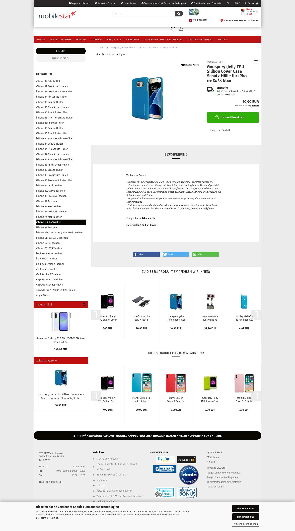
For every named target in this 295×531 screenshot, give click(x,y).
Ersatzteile (114, 39)
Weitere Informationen (246, 524)
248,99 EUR (61, 349)
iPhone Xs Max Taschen (49, 216)
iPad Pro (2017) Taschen (49, 253)
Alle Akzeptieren (245, 508)
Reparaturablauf (215, 486)
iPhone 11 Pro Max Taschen (51, 211)
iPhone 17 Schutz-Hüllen (49, 81)
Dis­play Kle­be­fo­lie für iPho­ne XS (244, 318)
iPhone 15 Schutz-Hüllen (50, 128)
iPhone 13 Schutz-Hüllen (49, 169)
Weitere (223, 39)
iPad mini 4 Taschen (47, 269)
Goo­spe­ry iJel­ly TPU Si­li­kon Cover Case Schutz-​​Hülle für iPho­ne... (107, 318)
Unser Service (129, 3)
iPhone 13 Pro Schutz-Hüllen (52, 175)
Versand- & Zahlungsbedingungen (114, 490)
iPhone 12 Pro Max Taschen (51, 195)
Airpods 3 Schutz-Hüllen (49, 284)
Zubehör (96, 39)
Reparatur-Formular (105, 3)
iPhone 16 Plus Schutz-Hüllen (52, 107)
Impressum (102, 480)
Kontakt (100, 485)
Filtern (61, 51)
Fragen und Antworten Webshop (223, 472)
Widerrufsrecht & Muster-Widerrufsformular (119, 496)
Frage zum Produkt (220, 130)
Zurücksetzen (61, 58)
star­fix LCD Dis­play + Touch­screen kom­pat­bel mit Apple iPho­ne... (141, 318)
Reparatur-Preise (60, 39)
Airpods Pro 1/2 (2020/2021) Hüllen (55, 290)
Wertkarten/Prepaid (200, 39)
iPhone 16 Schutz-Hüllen (50, 102)
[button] (146, 254)
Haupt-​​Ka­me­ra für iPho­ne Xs (210, 318)
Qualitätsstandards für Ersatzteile (224, 482)
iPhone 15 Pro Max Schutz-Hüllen (54, 138)
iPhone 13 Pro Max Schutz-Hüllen (54, 180)
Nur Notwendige (245, 516)
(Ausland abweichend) (226, 95)
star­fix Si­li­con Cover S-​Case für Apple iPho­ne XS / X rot (176, 399)
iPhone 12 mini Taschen (49, 185)
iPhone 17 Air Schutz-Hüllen (51, 96)
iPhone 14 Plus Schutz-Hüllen (52, 154)
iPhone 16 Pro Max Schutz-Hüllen (54, 117)
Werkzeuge (133, 39)
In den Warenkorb (229, 117)
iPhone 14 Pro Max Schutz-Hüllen (54, 159)
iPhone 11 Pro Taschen (49, 206)
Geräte (40, 39)
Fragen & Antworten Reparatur (223, 477)
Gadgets (81, 39)
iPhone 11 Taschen (46, 201)
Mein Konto (213, 457)
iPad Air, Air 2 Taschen (48, 274)
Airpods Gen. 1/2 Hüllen (49, 279)
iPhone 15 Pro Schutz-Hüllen (52, 133)
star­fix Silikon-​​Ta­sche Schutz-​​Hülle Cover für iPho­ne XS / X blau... (141, 399)
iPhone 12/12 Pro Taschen (50, 190)
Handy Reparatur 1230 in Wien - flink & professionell (116, 467)
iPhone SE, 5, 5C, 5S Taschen (52, 237)
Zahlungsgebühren (106, 501)
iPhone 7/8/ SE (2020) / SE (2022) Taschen (59, 232)
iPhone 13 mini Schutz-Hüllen (52, 164)
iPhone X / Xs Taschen (48, 222)
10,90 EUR (61, 405)
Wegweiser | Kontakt (79, 3)
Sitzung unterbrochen (107, 458)
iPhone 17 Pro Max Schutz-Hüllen (54, 91)
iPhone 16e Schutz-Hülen (50, 122)
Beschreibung (176, 154)
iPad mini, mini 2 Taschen (50, 263)
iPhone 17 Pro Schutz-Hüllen (52, 86)
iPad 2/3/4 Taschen (47, 258)
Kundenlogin (252, 3)
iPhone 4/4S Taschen (48, 242)
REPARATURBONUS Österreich (111, 474)
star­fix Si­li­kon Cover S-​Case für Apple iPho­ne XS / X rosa (244, 399)
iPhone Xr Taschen (46, 227)
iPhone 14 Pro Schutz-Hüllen (52, 148)
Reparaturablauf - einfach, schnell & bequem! (164, 3)
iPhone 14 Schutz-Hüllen (50, 143)
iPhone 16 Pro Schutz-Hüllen (52, 112)
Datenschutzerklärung (47, 518)
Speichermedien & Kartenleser (163, 39)
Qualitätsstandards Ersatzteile (206, 3)
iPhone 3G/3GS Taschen (49, 248)
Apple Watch (43, 295)
